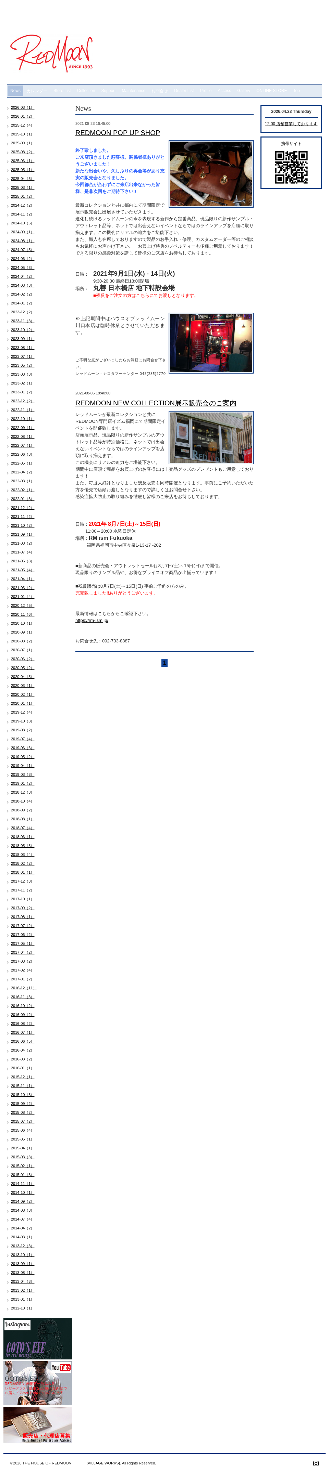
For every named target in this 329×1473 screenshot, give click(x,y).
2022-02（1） (23, 490)
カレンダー (37, 91)
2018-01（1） (23, 872)
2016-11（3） (23, 997)
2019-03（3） (23, 774)
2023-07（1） (23, 356)
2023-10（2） (23, 330)
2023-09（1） (23, 339)
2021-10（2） (23, 525)
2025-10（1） (23, 134)
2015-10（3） (23, 1095)
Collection (86, 90)
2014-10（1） (23, 1192)
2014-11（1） (23, 1184)
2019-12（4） (23, 712)
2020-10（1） (23, 623)
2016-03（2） (23, 1059)
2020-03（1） (23, 685)
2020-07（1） (23, 650)
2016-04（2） (23, 1050)
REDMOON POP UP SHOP (117, 132)
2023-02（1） (23, 383)
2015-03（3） (23, 1157)
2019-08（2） (23, 730)
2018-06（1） (23, 837)
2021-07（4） (23, 552)
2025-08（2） (23, 152)
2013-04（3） (23, 1281)
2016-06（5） (23, 1041)
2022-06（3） (23, 454)
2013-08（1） (23, 1272)
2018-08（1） (23, 819)
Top (296, 90)
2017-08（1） (23, 917)
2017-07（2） (23, 926)
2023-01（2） (23, 392)
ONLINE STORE (271, 90)
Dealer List (184, 90)
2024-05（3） (23, 267)
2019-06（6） (23, 748)
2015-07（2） (23, 1121)
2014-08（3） (23, 1210)
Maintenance (133, 90)
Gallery (243, 90)
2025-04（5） (23, 179)
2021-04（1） (23, 579)
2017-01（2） (23, 979)
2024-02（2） (23, 294)
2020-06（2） (23, 659)
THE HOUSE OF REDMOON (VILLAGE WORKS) (71, 1463)
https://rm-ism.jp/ (91, 620)
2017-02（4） (23, 970)
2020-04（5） (23, 677)
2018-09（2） (23, 810)
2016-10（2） (23, 1006)
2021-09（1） (23, 534)
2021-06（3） (23, 561)
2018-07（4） (23, 828)
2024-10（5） (23, 223)
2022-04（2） (23, 472)
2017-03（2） (23, 961)
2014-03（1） (23, 1237)
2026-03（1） (23, 107)
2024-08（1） (23, 241)
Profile (206, 90)
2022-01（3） (23, 499)
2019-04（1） (23, 766)
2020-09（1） (23, 632)
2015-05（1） (23, 1139)
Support (108, 90)
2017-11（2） (23, 890)
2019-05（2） (23, 757)
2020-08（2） (23, 641)
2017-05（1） (23, 943)
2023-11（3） (23, 321)
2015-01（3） (23, 1175)
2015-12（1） (23, 1077)
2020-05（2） (23, 668)
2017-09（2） (23, 908)
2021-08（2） (23, 543)
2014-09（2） (23, 1201)
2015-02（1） (23, 1166)
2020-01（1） (23, 703)
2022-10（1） (23, 419)
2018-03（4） (23, 854)
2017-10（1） (23, 899)
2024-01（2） (23, 303)
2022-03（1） (23, 481)
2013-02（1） (23, 1290)
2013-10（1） (23, 1255)
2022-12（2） (23, 401)
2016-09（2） (23, 1015)
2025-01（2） (23, 196)
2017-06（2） (23, 935)
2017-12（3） (23, 881)
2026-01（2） (23, 116)
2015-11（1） (23, 1086)
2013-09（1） (23, 1264)
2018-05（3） (23, 846)
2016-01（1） (23, 1068)
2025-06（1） (23, 161)
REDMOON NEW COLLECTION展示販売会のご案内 (155, 403)
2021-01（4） (23, 597)
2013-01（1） (23, 1299)
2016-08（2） (23, 1023)
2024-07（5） (23, 250)
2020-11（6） (23, 614)
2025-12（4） (23, 125)
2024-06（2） (23, 259)
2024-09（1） (23, 232)
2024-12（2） (23, 205)
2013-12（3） (23, 1246)
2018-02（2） (23, 863)
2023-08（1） (23, 348)
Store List (62, 90)
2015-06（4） (23, 1130)
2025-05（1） (23, 170)
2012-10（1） (23, 1308)
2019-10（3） (23, 721)
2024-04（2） (23, 276)
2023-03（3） (23, 374)
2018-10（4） (23, 801)
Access (224, 90)
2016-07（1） (23, 1032)
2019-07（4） (23, 739)
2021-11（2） (23, 516)
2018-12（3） (23, 792)
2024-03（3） (23, 285)
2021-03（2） (23, 588)
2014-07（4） (23, 1219)
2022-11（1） (23, 410)
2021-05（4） (23, 570)
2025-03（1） (23, 187)
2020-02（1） (23, 694)
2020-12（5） (23, 605)
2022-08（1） (23, 436)
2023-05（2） (23, 365)
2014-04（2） (23, 1228)
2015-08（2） (23, 1112)
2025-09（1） (23, 143)
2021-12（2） (23, 508)
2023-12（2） (23, 312)
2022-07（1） (23, 445)
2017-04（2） (23, 952)
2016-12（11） (24, 988)
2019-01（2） (23, 783)
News (15, 90)
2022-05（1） (23, 463)
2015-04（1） (23, 1148)
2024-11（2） (23, 214)
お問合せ (159, 91)
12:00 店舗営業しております (291, 123)
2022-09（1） (23, 428)
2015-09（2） (23, 1104)
